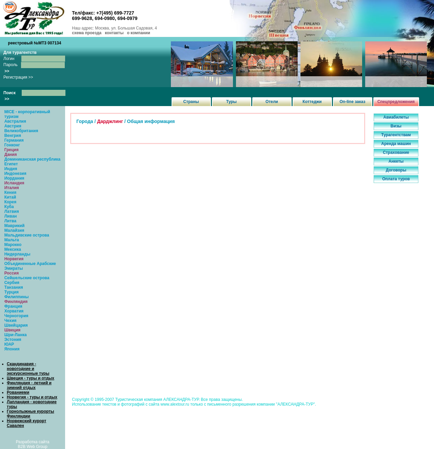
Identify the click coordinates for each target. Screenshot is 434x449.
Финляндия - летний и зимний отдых (29, 385)
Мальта (11, 240)
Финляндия (16, 301)
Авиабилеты (396, 117)
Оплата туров (396, 179)
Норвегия (14, 259)
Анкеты (396, 161)
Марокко (13, 244)
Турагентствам (396, 134)
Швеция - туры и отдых (30, 378)
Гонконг (12, 145)
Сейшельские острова (27, 277)
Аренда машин (396, 143)
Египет (11, 164)
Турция (11, 292)
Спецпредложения (396, 101)
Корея (10, 202)
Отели (271, 101)
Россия (11, 273)
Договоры (396, 170)
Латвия (11, 211)
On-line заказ (353, 101)
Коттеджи (311, 101)
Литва (10, 221)
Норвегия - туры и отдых (32, 397)
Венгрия (12, 135)
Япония (12, 349)
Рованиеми (18, 392)
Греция (11, 149)
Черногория (16, 315)
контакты (114, 32)
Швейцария (16, 325)
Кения (10, 192)
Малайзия (14, 230)
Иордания (14, 178)
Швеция (12, 330)
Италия (11, 187)
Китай (10, 197)
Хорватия (14, 311)
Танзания (13, 287)
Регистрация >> (18, 77)
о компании (138, 32)
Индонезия (15, 173)
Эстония (12, 339)
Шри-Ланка (15, 334)
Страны (191, 101)
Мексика (12, 249)
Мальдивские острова (26, 235)
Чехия (10, 320)
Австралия (15, 121)
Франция (13, 306)
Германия (14, 140)
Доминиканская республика (32, 159)
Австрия (12, 126)
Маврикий (14, 225)
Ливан (10, 216)
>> (6, 71)
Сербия (11, 282)
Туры (231, 101)
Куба (9, 206)
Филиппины (16, 296)
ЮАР (9, 344)
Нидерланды (17, 254)
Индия (10, 168)
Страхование (396, 152)
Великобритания (21, 130)
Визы (396, 126)
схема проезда (86, 32)
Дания (10, 154)
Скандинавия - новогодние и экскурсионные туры (28, 369)
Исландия (14, 183)
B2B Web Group (32, 446)
